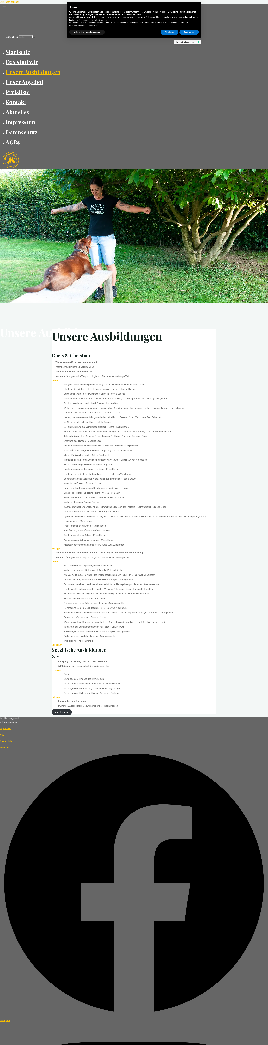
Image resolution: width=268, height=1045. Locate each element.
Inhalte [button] (55, 380)
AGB (2, 735)
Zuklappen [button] (57, 548)
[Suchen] (34, 37)
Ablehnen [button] (169, 32)
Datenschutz (6, 741)
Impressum (5, 728)
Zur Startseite (62, 712)
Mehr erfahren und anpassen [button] (87, 32)
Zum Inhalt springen (9, 2)
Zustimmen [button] (189, 32)
